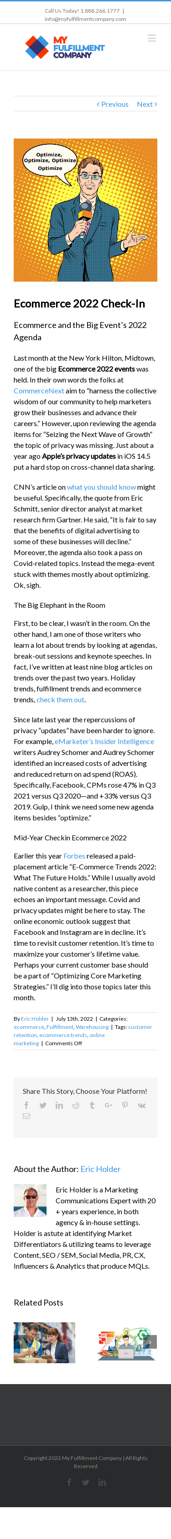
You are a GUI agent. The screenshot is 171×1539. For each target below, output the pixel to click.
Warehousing (92, 1026)
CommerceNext (39, 390)
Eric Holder (35, 1018)
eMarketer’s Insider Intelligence (104, 741)
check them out (60, 699)
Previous (115, 103)
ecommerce (29, 1026)
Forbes (74, 855)
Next (145, 103)
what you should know (101, 486)
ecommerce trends (63, 1035)
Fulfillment (60, 1026)
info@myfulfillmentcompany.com (85, 18)
